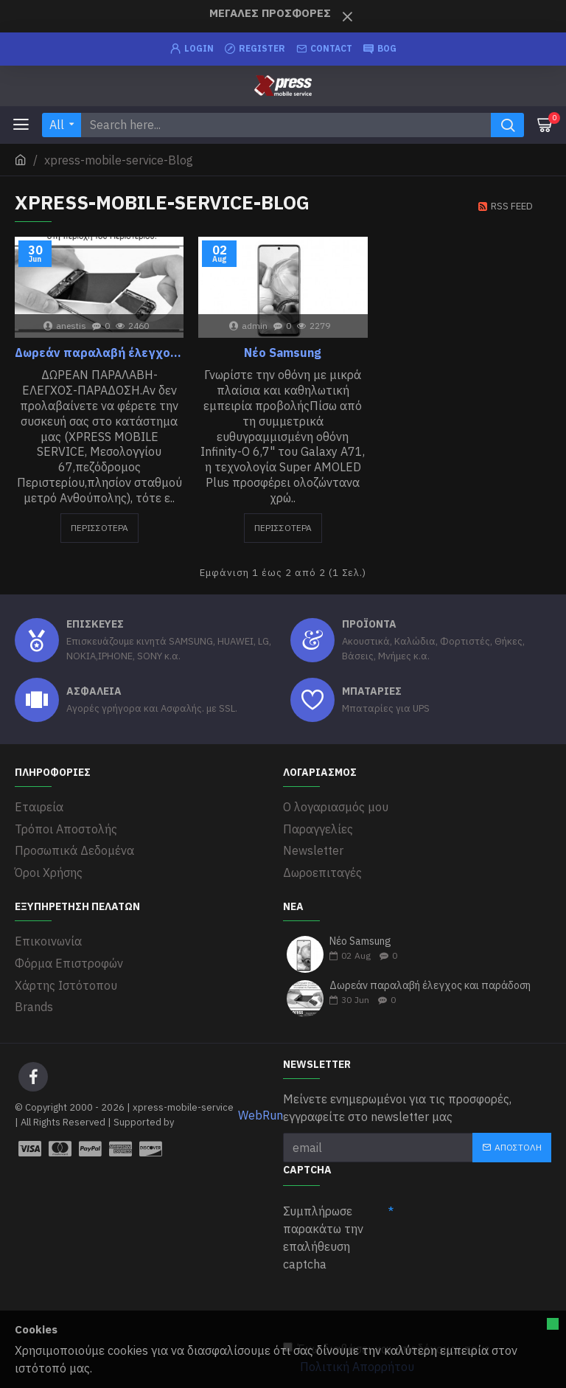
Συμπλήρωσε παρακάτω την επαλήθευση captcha (323, 1235)
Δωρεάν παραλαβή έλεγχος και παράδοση (99, 352)
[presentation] (395, 1303)
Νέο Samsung (282, 352)
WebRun (260, 1113)
